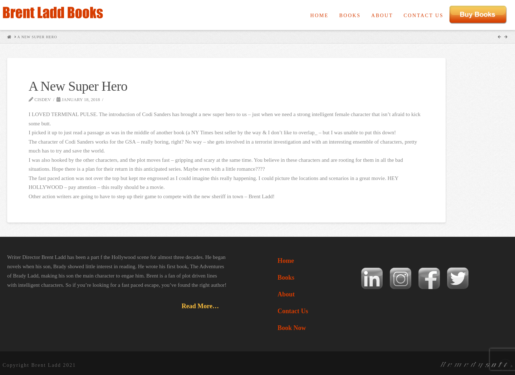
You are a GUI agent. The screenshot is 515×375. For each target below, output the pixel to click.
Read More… (200, 306)
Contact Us (293, 311)
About (286, 294)
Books (286, 277)
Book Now (292, 327)
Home (286, 260)
